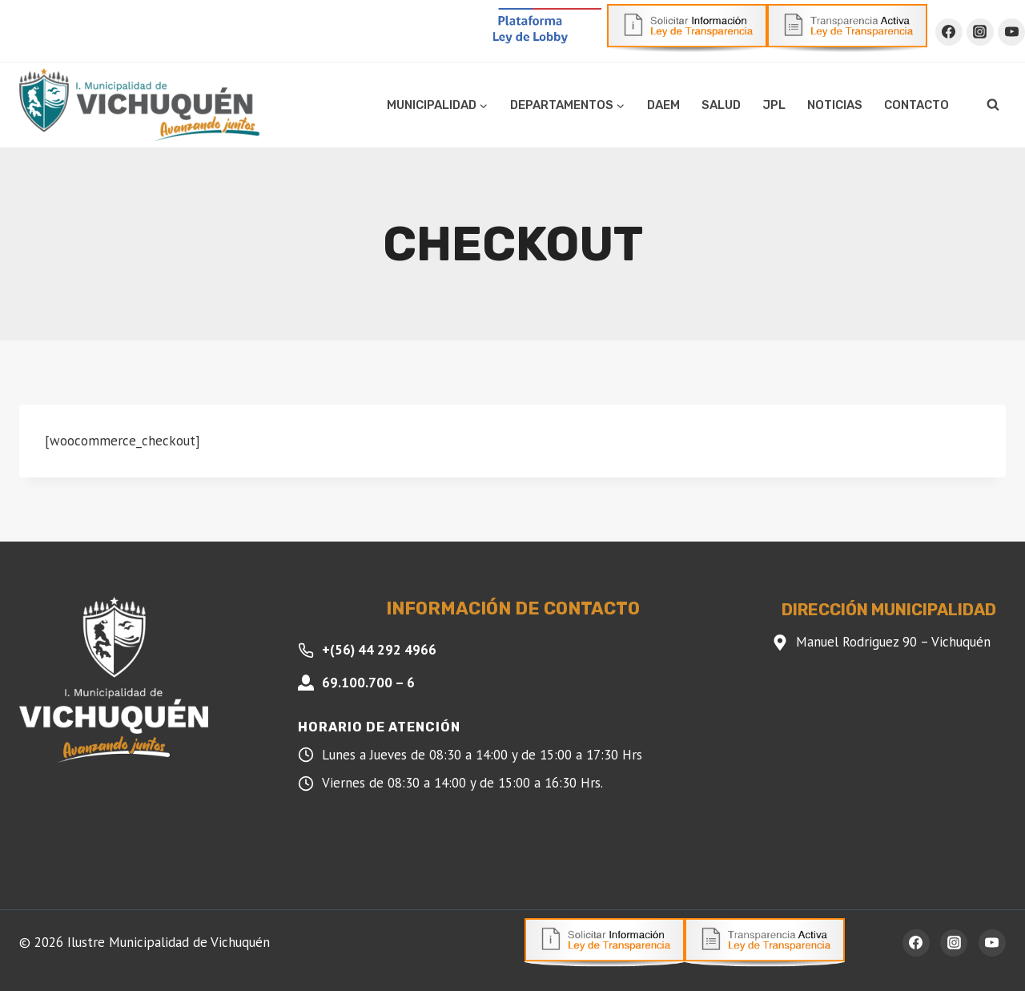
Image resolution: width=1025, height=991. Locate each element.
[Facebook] (949, 32)
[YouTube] (1011, 32)
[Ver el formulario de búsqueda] (993, 105)
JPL (774, 105)
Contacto (916, 105)
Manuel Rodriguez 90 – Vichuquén (893, 642)
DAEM (663, 105)
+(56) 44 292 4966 (379, 650)
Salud (721, 105)
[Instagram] (980, 32)
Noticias (834, 105)
